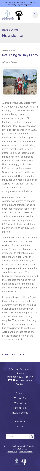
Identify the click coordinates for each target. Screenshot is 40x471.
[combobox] (17, 436)
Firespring (23, 449)
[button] (36, 3)
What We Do (20, 403)
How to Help (20, 407)
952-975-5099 (24, 380)
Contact (20, 384)
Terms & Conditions (26, 452)
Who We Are (20, 398)
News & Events (20, 412)
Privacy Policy (12, 452)
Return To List (15, 354)
